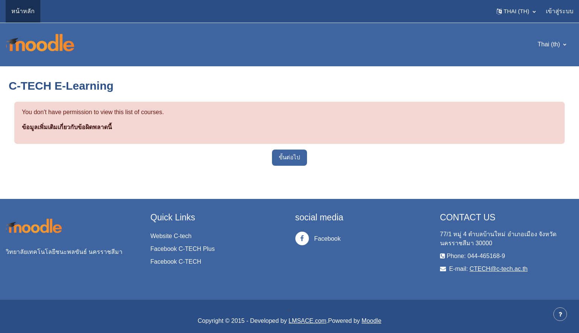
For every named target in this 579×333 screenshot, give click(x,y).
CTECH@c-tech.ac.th (498, 269)
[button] (516, 11)
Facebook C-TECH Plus (182, 249)
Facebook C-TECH (175, 261)
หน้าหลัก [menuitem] (23, 11)
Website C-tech (170, 236)
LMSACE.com (307, 321)
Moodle (371, 321)
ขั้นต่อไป (289, 157)
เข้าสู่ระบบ (559, 11)
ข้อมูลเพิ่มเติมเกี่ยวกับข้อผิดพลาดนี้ (67, 127)
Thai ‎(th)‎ (550, 44)
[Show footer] (560, 314)
